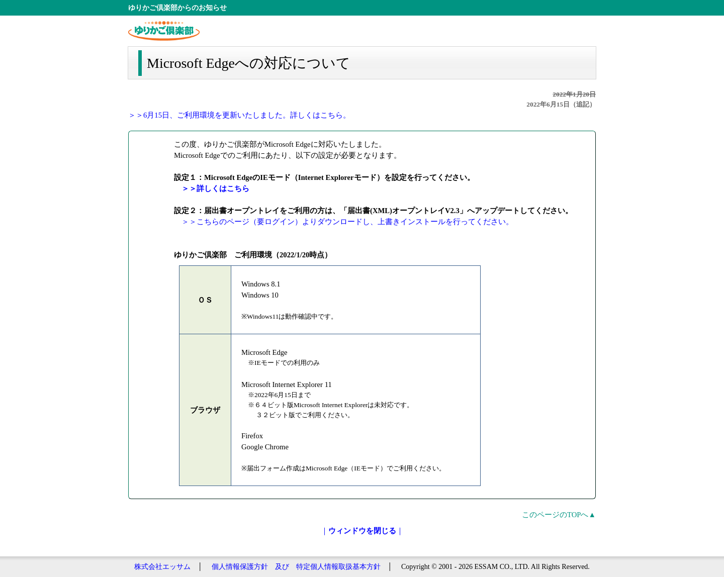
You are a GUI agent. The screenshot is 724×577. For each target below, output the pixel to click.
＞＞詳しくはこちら (215, 188)
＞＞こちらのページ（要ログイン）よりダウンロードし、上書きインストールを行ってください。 (347, 222)
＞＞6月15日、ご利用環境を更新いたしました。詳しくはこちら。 (239, 115)
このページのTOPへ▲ (559, 515)
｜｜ (362, 531)
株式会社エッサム (162, 566)
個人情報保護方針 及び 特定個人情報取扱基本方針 (296, 566)
